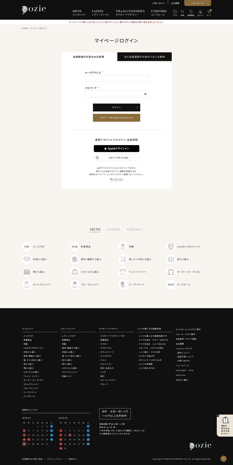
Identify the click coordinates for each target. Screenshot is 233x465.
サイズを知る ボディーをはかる (153, 339)
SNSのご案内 (182, 379)
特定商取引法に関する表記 (32, 459)
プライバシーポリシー (55, 459)
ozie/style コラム (185, 370)
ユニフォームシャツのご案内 (188, 329)
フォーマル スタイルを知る (151, 347)
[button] (116, 148)
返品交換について (185, 356)
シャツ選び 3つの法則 (149, 352)
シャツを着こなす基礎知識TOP (153, 335)
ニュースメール (182, 365)
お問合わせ (72, 459)
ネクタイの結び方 (147, 356)
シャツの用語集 (146, 364)
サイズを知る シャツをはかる (152, 344)
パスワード (91, 87)
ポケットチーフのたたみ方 (150, 360)
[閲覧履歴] (191, 13)
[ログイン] (200, 13)
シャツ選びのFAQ (147, 368)
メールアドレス (93, 72)
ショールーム (197, 2)
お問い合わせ (158, 3)
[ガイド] (175, 13)
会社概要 (175, 3)
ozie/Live (180, 375)
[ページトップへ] (223, 459)
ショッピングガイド (184, 348)
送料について (183, 352)
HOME (25, 28)
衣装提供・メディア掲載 (186, 338)
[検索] (182, 13)
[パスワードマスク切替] (146, 94)
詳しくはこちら (116, 179)
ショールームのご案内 (185, 334)
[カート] (209, 13)
